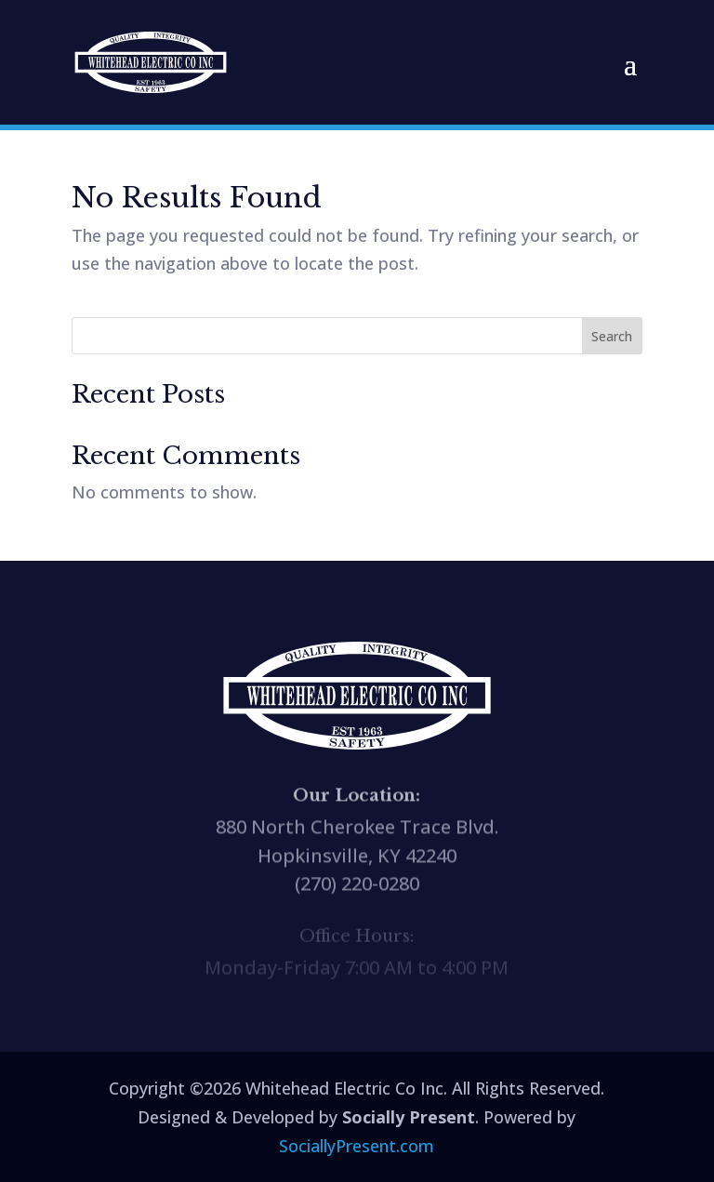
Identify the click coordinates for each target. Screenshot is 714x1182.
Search (611, 336)
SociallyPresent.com (356, 1146)
